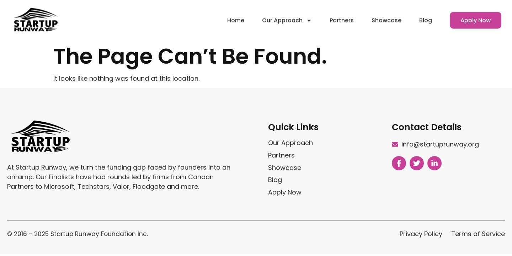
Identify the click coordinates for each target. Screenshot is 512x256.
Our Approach (287, 18)
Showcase (386, 18)
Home (235, 18)
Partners (342, 18)
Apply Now (475, 18)
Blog (425, 18)
